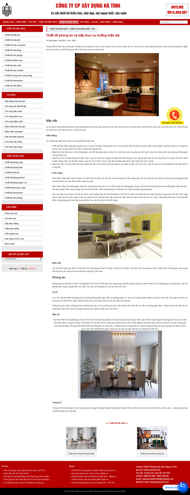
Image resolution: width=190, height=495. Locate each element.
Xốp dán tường (11, 223)
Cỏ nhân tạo (10, 218)
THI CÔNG (84, 22)
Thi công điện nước (14, 121)
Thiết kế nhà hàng (13, 50)
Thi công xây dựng (13, 142)
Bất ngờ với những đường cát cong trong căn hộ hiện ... (27, 476)
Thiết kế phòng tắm (14, 167)
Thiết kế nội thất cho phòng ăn (152, 454)
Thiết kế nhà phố (12, 40)
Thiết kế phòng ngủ (14, 162)
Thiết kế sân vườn (13, 65)
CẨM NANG (117, 22)
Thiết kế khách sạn (13, 60)
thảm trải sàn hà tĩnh (72, 491)
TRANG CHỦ (8, 22)
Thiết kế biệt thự (12, 35)
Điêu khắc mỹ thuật (13, 132)
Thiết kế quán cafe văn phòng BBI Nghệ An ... (90, 479)
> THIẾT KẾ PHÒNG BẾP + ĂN (81, 29)
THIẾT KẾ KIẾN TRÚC (47, 22)
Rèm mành (10, 244)
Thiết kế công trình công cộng (18, 75)
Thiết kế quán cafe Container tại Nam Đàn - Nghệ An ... (94, 476)
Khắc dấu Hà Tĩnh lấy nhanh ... (16, 473)
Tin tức (5, 466)
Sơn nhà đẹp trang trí (14, 137)
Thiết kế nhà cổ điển (14, 70)
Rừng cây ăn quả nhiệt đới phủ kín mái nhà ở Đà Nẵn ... (27, 479)
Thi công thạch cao (13, 116)
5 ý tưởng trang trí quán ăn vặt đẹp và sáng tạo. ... (24, 483)
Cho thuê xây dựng (13, 147)
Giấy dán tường (12, 229)
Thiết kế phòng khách (15, 178)
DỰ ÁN (95, 22)
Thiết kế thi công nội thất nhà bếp (81, 454)
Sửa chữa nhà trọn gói (15, 126)
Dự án (72, 466)
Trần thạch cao (12, 234)
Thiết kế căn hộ (12, 172)
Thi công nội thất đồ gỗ (15, 106)
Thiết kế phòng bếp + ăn (16, 183)
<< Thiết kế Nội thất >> (117, 423)
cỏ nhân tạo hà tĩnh (86, 491)
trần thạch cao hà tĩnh (117, 491)
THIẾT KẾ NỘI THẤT (69, 22)
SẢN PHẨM (105, 22)
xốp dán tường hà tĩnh (101, 491)
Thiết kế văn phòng (13, 55)
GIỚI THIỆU (21, 22)
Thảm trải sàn (11, 213)
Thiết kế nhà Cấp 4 (13, 86)
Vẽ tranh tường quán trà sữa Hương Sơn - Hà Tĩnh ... (93, 483)
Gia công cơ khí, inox (14, 239)
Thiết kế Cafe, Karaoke (15, 45)
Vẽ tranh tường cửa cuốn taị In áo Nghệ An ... (90, 473)
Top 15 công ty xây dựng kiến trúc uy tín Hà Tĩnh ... (25, 470)
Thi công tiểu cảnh (13, 111)
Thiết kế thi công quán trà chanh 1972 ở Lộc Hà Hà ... (93, 470)
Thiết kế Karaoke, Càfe (15, 188)
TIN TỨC (32, 22)
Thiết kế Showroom (14, 81)
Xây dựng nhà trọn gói (15, 101)
